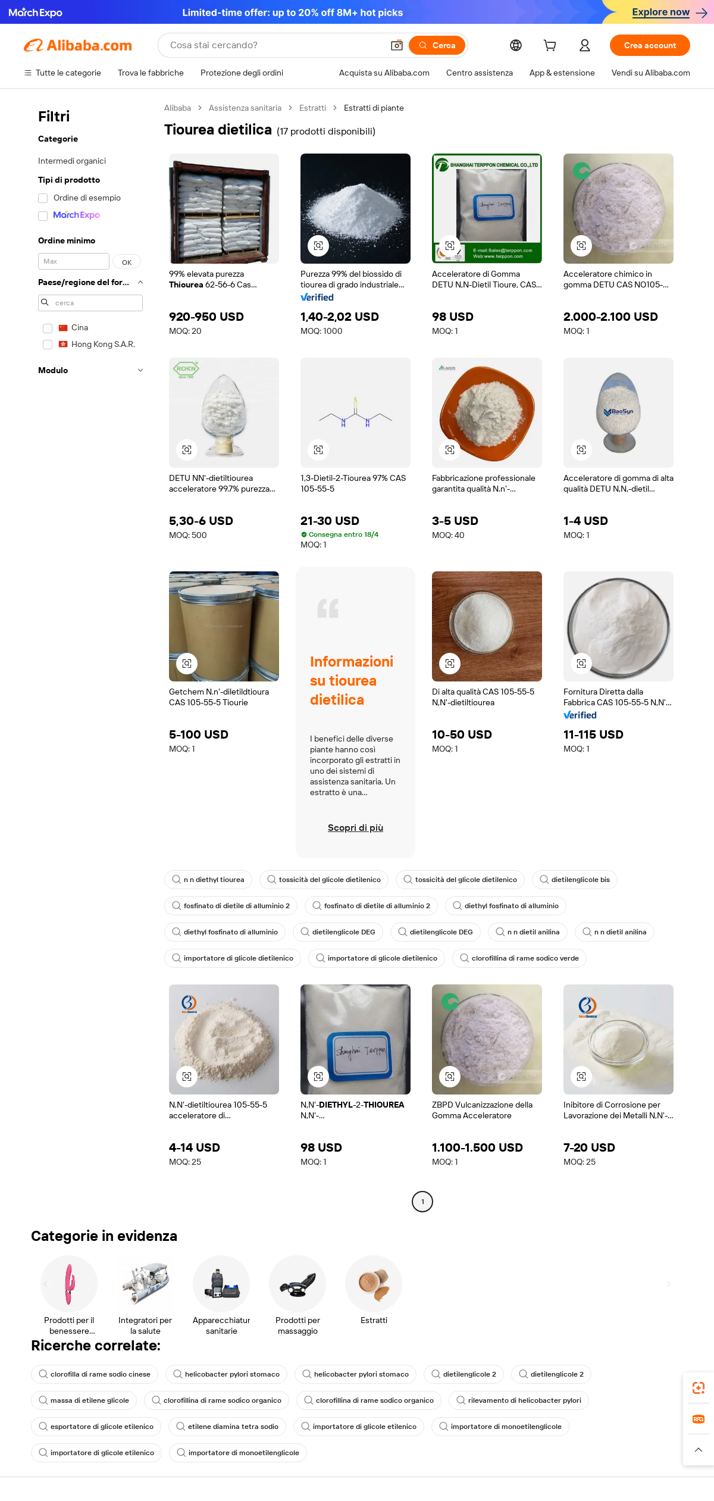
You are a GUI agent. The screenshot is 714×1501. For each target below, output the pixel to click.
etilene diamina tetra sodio (227, 1426)
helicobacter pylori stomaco (226, 1374)
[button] (397, 45)
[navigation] (90, 656)
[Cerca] (437, 45)
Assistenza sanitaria (245, 107)
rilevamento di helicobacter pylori (518, 1400)
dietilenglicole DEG (337, 932)
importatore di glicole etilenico (358, 1426)
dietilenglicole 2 (463, 1374)
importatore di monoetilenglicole (500, 1426)
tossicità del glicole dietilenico (324, 879)
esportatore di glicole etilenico (96, 1426)
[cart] (552, 47)
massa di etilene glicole (84, 1400)
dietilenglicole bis (575, 879)
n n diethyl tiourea (208, 879)
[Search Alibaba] (275, 45)
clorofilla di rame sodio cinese (95, 1374)
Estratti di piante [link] (374, 107)
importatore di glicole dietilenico (232, 958)
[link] (698, 1387)
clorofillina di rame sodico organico (216, 1400)
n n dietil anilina (528, 932)
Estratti (312, 107)
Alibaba (177, 107)
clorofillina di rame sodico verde (519, 958)
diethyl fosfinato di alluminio (506, 906)
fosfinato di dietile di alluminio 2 (231, 906)
